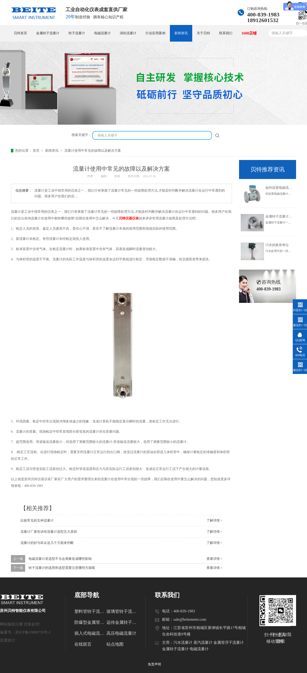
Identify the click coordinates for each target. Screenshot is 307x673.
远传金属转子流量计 (122, 622)
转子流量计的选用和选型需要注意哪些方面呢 (62, 568)
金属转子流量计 (47, 33)
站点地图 (115, 644)
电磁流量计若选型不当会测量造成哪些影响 (60, 559)
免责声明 (154, 664)
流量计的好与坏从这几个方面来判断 (47, 543)
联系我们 (225, 33)
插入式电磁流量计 (90, 633)
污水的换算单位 (277, 245)
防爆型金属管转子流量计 (90, 622)
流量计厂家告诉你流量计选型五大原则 (48, 531)
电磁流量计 (102, 33)
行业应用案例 (155, 33)
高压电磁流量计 (121, 633)
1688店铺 (249, 33)
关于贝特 (203, 33)
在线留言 (82, 644)
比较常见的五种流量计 (37, 520)
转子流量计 (76, 33)
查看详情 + (214, 559)
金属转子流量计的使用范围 (285, 216)
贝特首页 (20, 33)
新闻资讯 (181, 33)
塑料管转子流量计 (90, 611)
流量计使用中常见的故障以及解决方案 (92, 150)
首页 (36, 150)
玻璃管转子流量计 (122, 611)
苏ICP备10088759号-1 (33, 632)
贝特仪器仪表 (129, 218)
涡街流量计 (128, 33)
